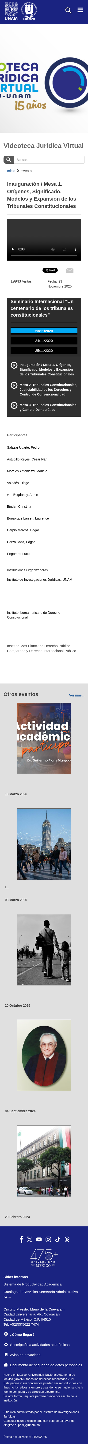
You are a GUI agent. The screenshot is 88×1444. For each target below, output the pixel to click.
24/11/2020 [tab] (44, 341)
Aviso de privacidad (22, 1355)
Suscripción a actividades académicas (36, 1345)
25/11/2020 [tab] (44, 350)
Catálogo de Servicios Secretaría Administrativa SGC (41, 1294)
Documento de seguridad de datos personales (43, 1365)
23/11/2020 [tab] (44, 331)
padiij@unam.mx (29, 1425)
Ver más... (76, 695)
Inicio (11, 171)
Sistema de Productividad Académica (33, 1284)
